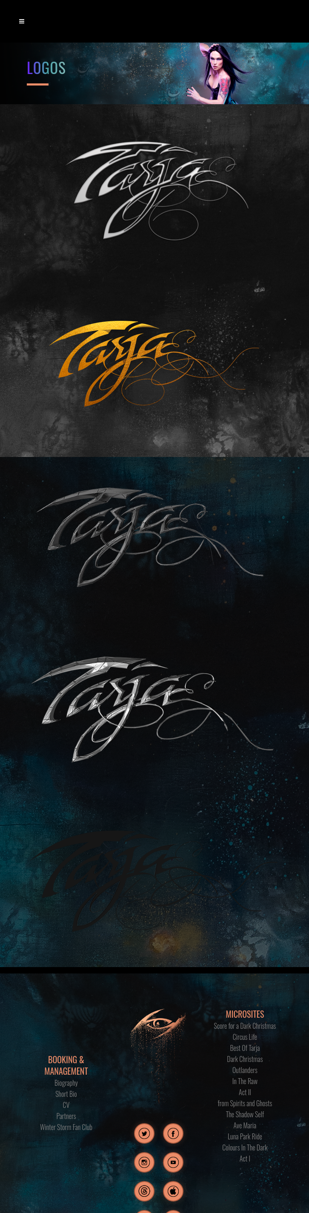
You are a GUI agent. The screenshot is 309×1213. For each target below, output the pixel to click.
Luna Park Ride (245, 1136)
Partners (66, 1116)
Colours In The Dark (244, 1147)
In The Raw (245, 1081)
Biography (66, 1083)
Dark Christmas (245, 1059)
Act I (245, 1158)
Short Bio (66, 1094)
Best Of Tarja (245, 1048)
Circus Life (245, 1037)
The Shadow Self (245, 1114)
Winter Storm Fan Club (66, 1127)
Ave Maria (245, 1125)
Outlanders (245, 1070)
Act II (245, 1092)
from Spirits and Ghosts (245, 1103)
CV (66, 1105)
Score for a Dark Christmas (245, 1026)
